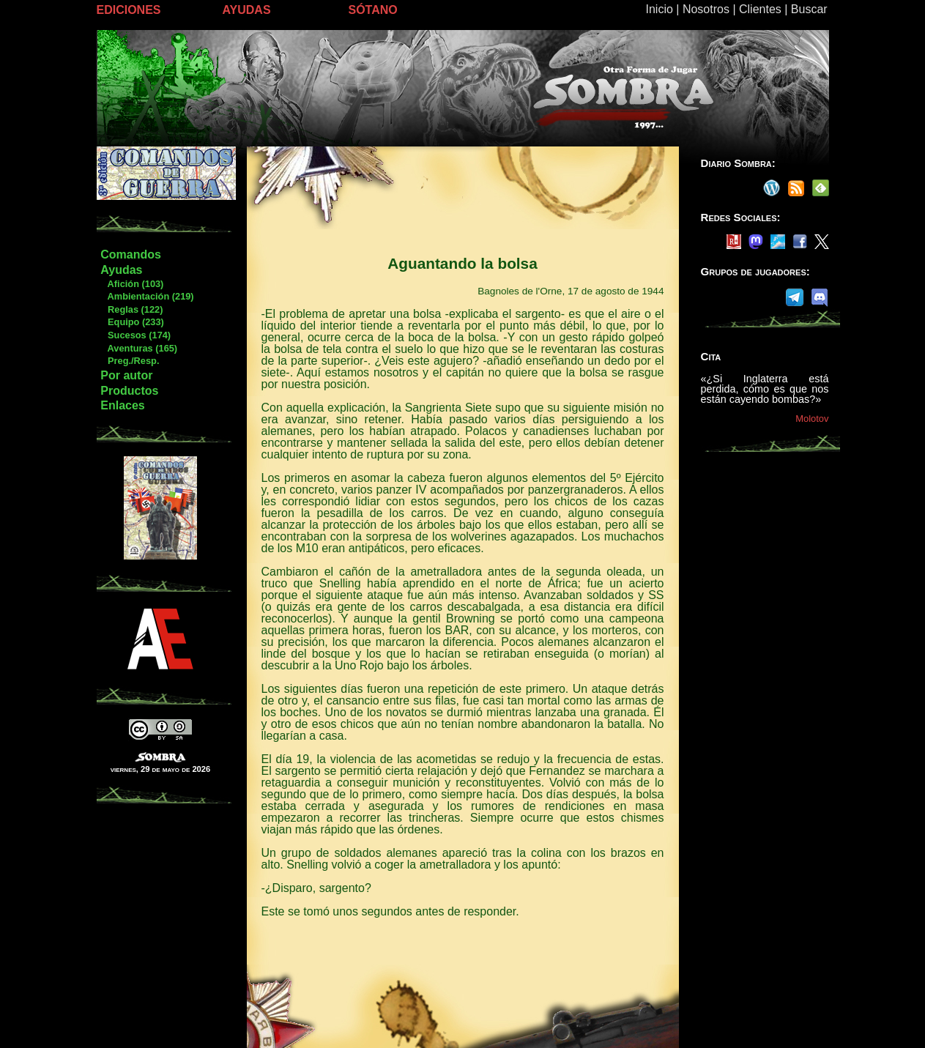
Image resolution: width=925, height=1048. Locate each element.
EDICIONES (129, 10)
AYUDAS (247, 10)
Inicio (659, 9)
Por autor (126, 375)
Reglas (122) (131, 309)
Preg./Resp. (129, 360)
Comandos (130, 254)
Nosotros (706, 9)
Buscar (809, 9)
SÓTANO (373, 10)
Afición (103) (131, 283)
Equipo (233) (131, 321)
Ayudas (121, 270)
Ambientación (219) (146, 296)
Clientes (760, 9)
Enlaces (122, 405)
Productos (129, 390)
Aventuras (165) (138, 348)
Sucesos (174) (135, 335)
